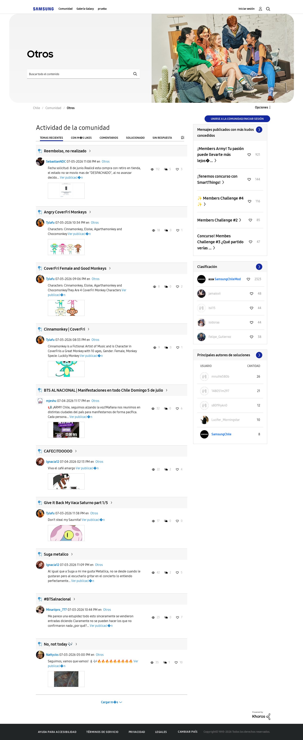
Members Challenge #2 (217, 220)
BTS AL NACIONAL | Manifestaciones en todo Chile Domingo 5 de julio (103, 390)
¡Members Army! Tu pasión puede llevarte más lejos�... (220, 154)
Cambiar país (187, 731)
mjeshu (51, 401)
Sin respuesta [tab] (162, 138)
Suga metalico (56, 554)
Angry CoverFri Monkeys (65, 212)
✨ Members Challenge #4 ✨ (220, 201)
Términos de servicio (102, 732)
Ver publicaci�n (71, 177)
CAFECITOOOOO (58, 451)
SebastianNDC (56, 161)
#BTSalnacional (57, 599)
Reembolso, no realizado (65, 151)
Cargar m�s (109, 702)
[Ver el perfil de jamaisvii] (215, 293)
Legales (161, 732)
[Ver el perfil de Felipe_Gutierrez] (220, 337)
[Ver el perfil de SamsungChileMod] (228, 279)
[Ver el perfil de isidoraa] (214, 322)
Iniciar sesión (247, 8)
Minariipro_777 (56, 610)
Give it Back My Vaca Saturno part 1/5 (76, 502)
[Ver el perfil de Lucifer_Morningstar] (225, 420)
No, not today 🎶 (58, 644)
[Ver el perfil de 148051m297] (220, 391)
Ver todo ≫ (230, 129)
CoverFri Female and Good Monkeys (75, 268)
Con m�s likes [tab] (81, 138)
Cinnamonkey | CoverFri (64, 329)
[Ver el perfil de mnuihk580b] (220, 376)
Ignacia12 (52, 462)
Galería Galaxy (85, 8)
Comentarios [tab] (109, 138)
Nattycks (52, 655)
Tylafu (50, 222)
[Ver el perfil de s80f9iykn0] (219, 405)
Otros (105, 161)
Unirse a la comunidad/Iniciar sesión (237, 119)
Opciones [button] (261, 107)
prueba (102, 8)
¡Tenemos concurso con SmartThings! (217, 179)
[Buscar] (83, 74)
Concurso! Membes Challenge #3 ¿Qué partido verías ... (220, 242)
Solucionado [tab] (135, 138)
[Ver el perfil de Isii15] (212, 308)
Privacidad (137, 732)
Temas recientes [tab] (51, 138)
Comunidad (66, 8)
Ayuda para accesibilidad (57, 732)
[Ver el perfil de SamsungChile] (221, 434)
